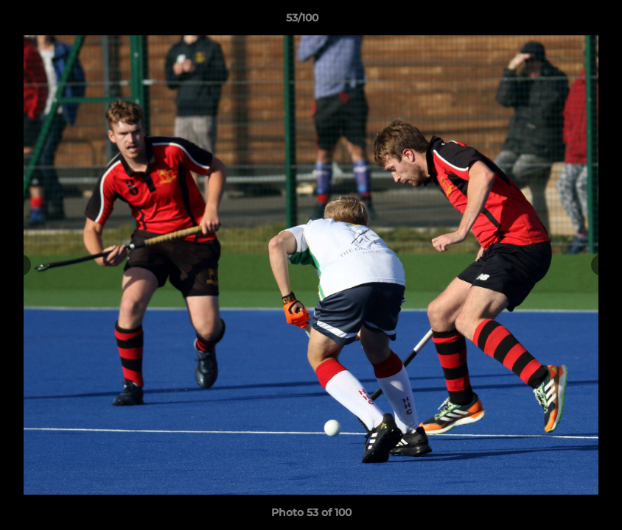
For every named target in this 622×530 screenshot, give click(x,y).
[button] (560, 21)
